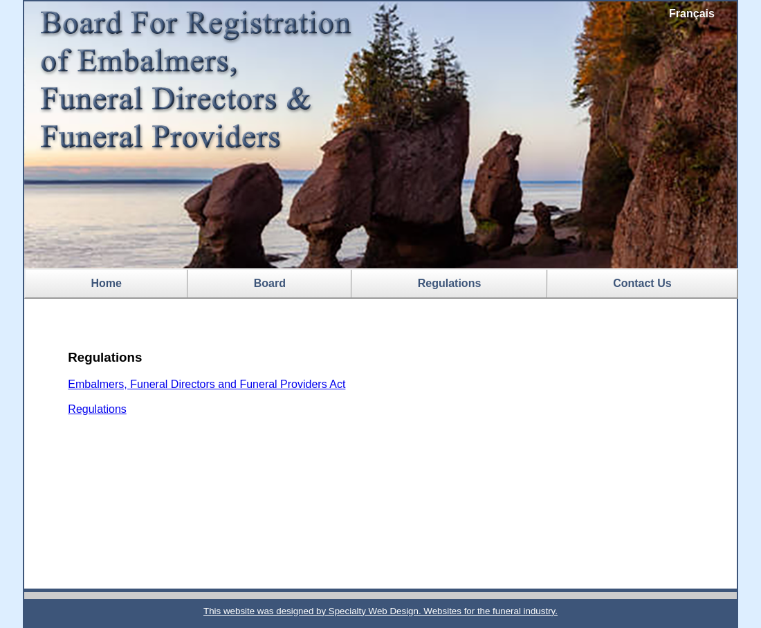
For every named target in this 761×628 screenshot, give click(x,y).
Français (692, 13)
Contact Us (642, 283)
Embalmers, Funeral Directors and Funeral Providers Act (206, 384)
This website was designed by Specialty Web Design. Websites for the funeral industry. (380, 611)
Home (106, 283)
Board (270, 283)
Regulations (450, 283)
